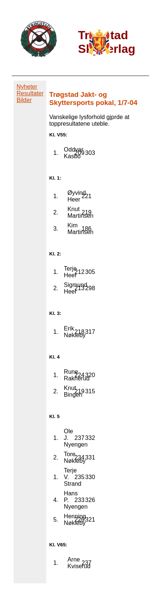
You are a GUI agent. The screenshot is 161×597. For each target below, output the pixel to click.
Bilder (24, 100)
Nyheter (27, 87)
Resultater (30, 93)
